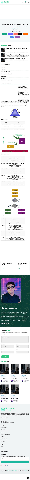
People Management (4, 431)
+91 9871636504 (4, 421)
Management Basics (4, 439)
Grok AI (20, 33)
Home (2, 26)
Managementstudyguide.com (12, 470)
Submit (5, 356)
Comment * (3, 334)
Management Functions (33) (6, 73)
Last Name (17, 344)
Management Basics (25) (6, 71)
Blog (1, 449)
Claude (15, 33)
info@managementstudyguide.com (8, 422)
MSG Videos (3, 441)
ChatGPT (4, 33)
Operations (6, 26)
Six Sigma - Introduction (14, 26)
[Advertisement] (15, 12)
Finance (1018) (3, 69)
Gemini (12, 36)
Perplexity (10, 33)
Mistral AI (25, 33)
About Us (2, 448)
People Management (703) (6, 83)
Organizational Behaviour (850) (7, 80)
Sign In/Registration (4, 451)
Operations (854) (4, 78)
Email (2, 349)
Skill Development (4, 427)
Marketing (2, 432)
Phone (17, 349)
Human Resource (4, 438)
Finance (2, 436)
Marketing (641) (4, 76)
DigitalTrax (25, 470)
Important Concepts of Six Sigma (23, 266)
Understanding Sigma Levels (7, 266)
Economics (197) (4, 67)
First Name (3, 344)
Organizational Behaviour (5, 434)
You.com (17, 36)
